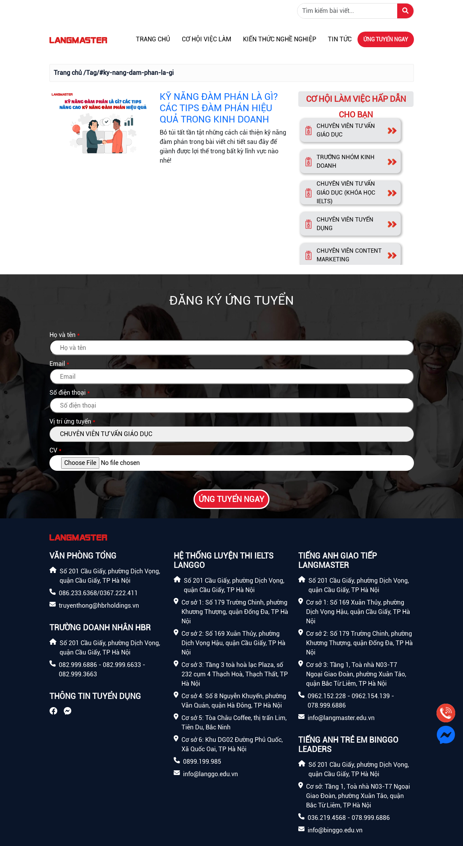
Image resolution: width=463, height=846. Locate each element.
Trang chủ (153, 39)
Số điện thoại (67, 392)
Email (57, 363)
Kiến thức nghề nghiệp (279, 39)
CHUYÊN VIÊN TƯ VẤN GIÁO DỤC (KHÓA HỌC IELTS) (346, 192)
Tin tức (340, 39)
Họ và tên (62, 335)
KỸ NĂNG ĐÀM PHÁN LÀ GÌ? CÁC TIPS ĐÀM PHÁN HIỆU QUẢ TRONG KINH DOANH (219, 108)
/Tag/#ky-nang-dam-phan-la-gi (128, 72)
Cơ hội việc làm (206, 39)
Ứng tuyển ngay (385, 39)
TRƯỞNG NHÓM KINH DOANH (346, 162)
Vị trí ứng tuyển (70, 421)
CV (53, 450)
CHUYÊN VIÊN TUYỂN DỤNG (345, 224)
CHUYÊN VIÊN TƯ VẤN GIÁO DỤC (346, 130)
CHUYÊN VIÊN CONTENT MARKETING (349, 255)
